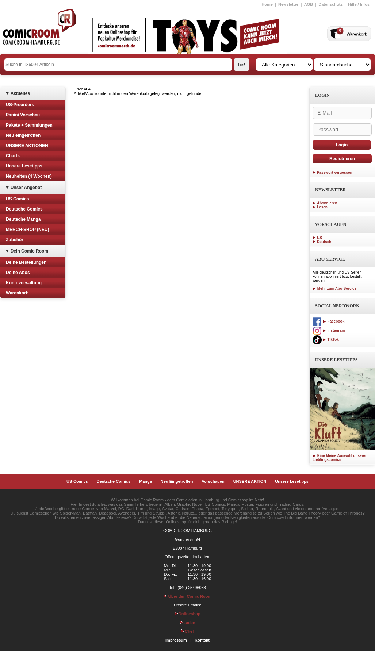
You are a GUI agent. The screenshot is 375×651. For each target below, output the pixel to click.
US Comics (17, 198)
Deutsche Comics (24, 209)
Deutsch (324, 242)
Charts (13, 155)
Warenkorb (17, 293)
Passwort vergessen (334, 172)
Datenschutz (330, 4)
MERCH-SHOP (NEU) (27, 229)
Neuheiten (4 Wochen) (29, 176)
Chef (187, 631)
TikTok (326, 340)
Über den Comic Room (188, 596)
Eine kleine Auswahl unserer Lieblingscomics (340, 458)
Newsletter (288, 4)
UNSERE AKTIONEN (27, 145)
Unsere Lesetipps (24, 166)
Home (267, 4)
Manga (145, 481)
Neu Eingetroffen (177, 481)
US (319, 238)
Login (342, 144)
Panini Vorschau (23, 115)
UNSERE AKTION (250, 481)
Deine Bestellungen (26, 262)
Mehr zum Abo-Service (334, 288)
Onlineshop (187, 614)
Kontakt (202, 640)
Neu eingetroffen (23, 135)
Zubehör (14, 239)
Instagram (329, 330)
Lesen (322, 207)
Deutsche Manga (23, 219)
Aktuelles (20, 93)
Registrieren (342, 158)
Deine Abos (18, 272)
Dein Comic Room (29, 251)
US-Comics (77, 481)
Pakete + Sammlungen (29, 125)
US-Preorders (20, 104)
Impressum (176, 640)
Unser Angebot (26, 187)
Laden (187, 622)
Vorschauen (213, 481)
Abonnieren (327, 203)
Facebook (328, 321)
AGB (308, 4)
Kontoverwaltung (24, 282)
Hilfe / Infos (359, 4)
